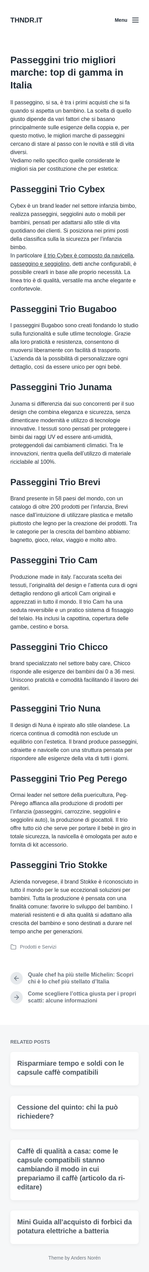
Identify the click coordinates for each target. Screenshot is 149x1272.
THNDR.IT (26, 20)
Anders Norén (85, 1258)
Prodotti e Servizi (38, 947)
